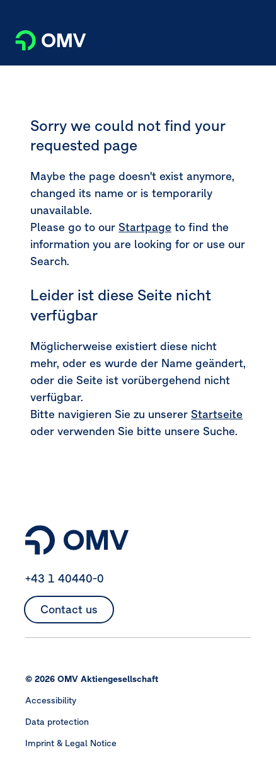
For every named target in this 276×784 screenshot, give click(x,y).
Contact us (69, 609)
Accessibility (50, 700)
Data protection (57, 721)
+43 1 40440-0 (64, 578)
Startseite (217, 414)
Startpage (144, 227)
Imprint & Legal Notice (71, 743)
